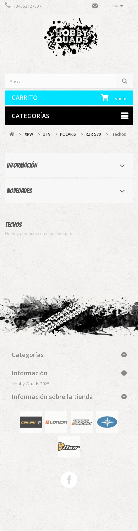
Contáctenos (95, 7)
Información (22, 165)
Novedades (19, 191)
